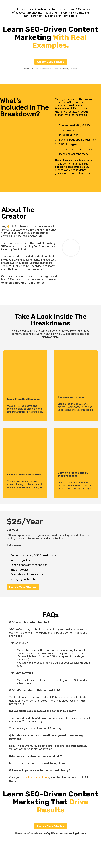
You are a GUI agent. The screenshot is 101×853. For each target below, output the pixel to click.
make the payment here (35, 777)
